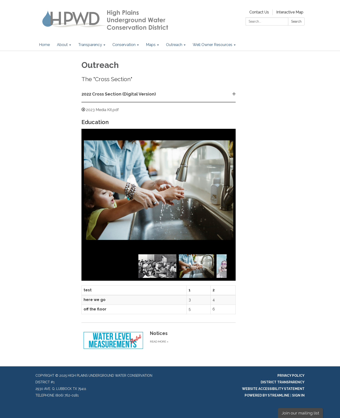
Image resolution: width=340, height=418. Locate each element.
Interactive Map (289, 12)
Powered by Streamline (267, 395)
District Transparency (283, 382)
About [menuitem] (62, 44)
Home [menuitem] (44, 44)
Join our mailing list (300, 412)
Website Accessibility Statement (273, 389)
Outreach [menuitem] (174, 44)
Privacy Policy (291, 375)
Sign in (298, 395)
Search (296, 21)
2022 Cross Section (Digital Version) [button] (119, 94)
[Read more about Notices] (158, 340)
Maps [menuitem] (151, 44)
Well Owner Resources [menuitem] (212, 44)
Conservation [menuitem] (124, 44)
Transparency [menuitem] (90, 44)
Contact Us (259, 12)
